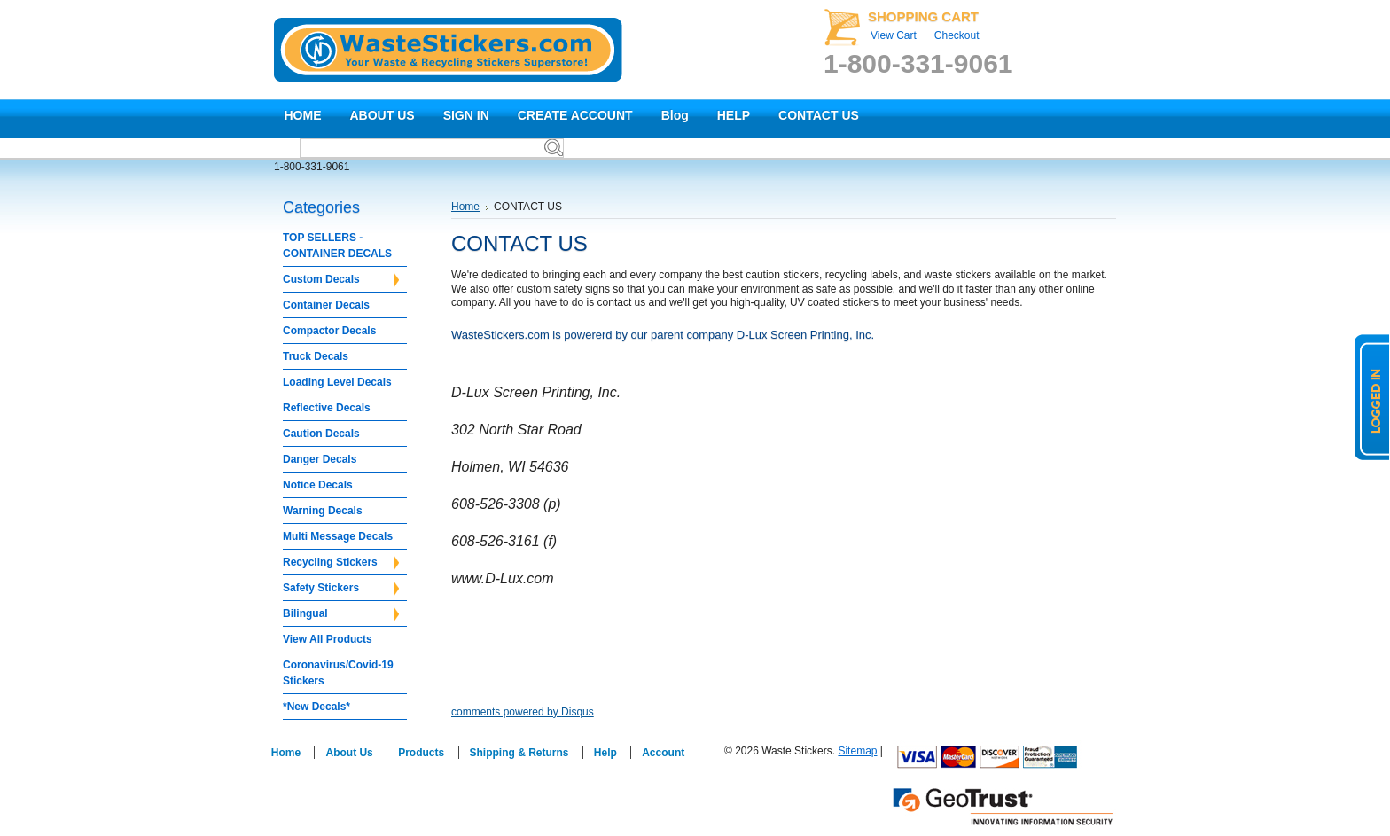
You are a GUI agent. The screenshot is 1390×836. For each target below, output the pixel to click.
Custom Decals (341, 280)
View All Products (327, 639)
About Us (348, 752)
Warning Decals (323, 510)
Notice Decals (318, 485)
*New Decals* (316, 706)
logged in (1372, 397)
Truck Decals (315, 356)
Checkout (957, 35)
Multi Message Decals (338, 536)
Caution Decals (321, 433)
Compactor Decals (329, 330)
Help (605, 752)
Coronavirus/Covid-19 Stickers (338, 673)
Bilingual (341, 614)
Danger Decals (319, 459)
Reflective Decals (327, 408)
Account (663, 752)
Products (421, 752)
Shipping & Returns (519, 752)
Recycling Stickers (341, 563)
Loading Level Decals (337, 382)
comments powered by (522, 712)
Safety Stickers (341, 589)
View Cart (894, 35)
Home (465, 206)
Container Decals (326, 305)
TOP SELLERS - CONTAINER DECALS (337, 245)
